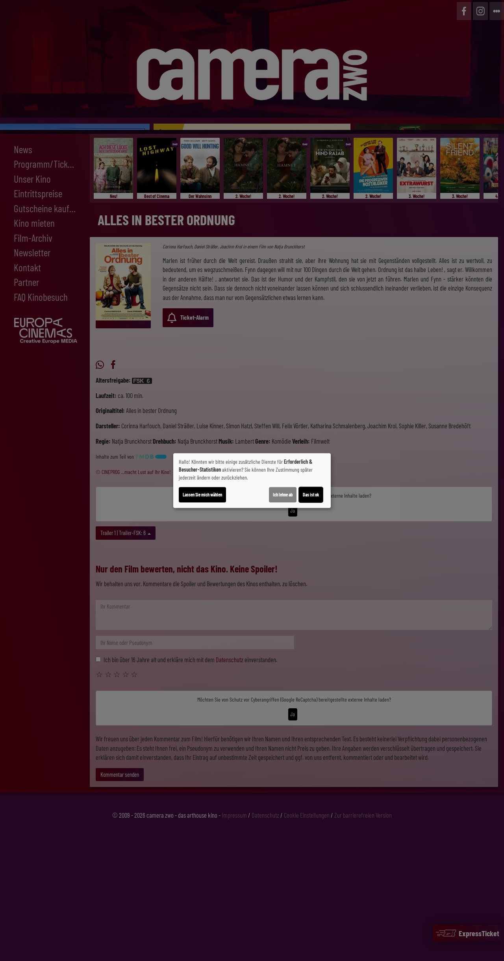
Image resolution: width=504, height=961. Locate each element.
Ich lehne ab (283, 494)
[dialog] (252, 480)
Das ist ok (311, 494)
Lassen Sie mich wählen (202, 494)
